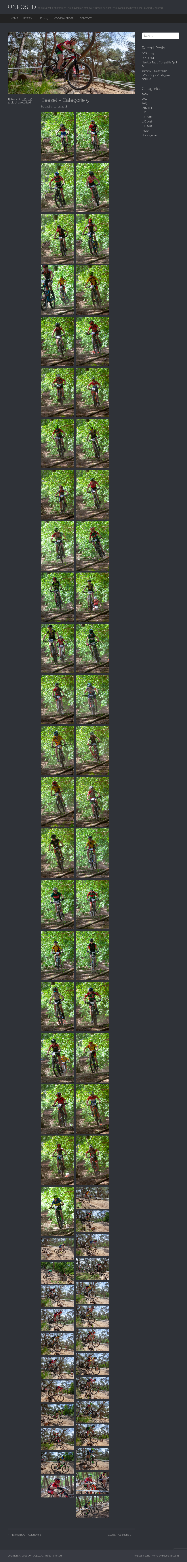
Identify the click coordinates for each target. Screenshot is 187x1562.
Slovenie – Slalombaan (154, 70)
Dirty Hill (147, 107)
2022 (144, 98)
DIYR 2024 (148, 57)
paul (47, 106)
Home (14, 18)
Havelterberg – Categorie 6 (24, 1534)
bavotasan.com (170, 1555)
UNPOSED (22, 6)
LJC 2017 (147, 117)
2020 (145, 94)
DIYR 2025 (148, 53)
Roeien (28, 18)
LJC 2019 (43, 18)
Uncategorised (23, 102)
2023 (145, 103)
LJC (24, 99)
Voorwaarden (64, 18)
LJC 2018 (147, 121)
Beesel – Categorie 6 (121, 1534)
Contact (86, 18)
